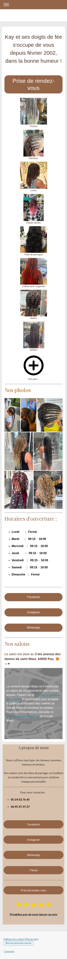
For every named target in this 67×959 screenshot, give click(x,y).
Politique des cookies (14, 939)
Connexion (9, 951)
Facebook (33, 597)
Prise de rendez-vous (33, 84)
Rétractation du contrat (18, 943)
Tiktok (33, 870)
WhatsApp (33, 627)
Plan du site (31, 939)
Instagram (33, 612)
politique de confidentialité (22, 716)
